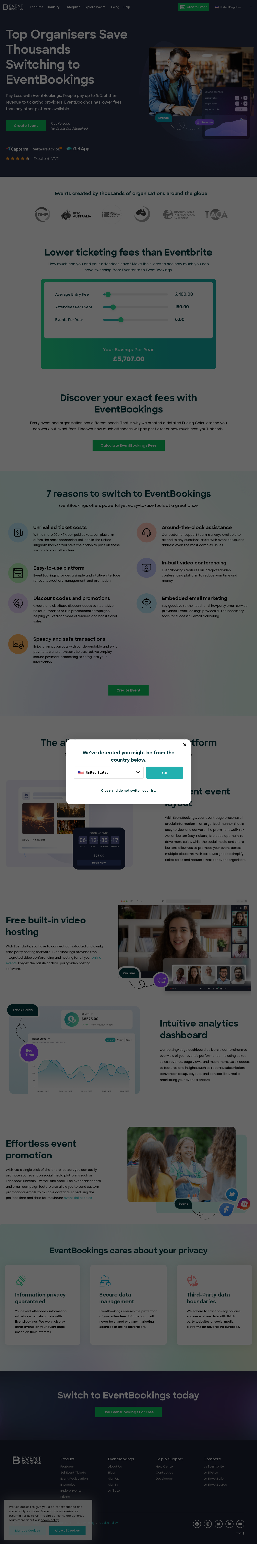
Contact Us (164, 1472)
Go (164, 772)
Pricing (114, 7)
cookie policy (50, 1520)
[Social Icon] (197, 1524)
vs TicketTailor (214, 1478)
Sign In (113, 1484)
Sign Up (113, 1478)
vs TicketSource (215, 1484)
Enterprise (73, 7)
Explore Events (95, 7)
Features (36, 7)
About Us (115, 1466)
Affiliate (114, 1490)
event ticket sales (78, 1198)
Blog (111, 1472)
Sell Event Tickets (73, 1472)
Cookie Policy (108, 1523)
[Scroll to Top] (240, 1533)
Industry (53, 7)
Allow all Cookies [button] (67, 1531)
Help (126, 7)
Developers (164, 1478)
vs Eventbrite (214, 1466)
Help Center (165, 1466)
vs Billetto (211, 1472)
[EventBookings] (13, 6)
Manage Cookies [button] (27, 1531)
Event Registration (74, 1478)
